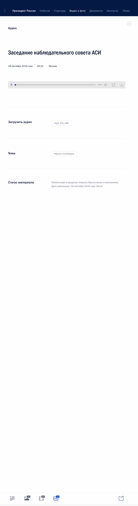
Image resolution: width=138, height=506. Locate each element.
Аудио (12, 28)
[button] (6, 5)
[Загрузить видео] (121, 85)
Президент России (24, 5)
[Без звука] (105, 85)
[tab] (12, 498)
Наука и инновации (64, 153)
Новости (83, 182)
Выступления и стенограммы (103, 182)
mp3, (61, 123)
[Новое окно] (113, 84)
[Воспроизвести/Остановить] (12, 84)
